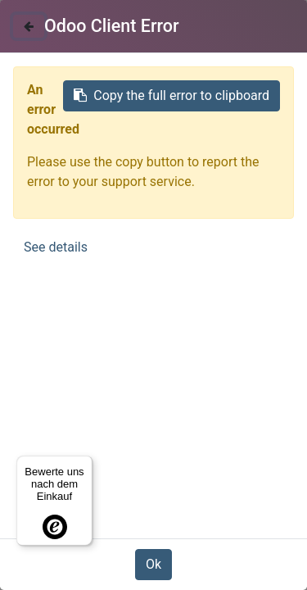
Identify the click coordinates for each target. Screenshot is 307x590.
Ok (153, 564)
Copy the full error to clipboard (171, 95)
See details (56, 247)
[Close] (28, 26)
